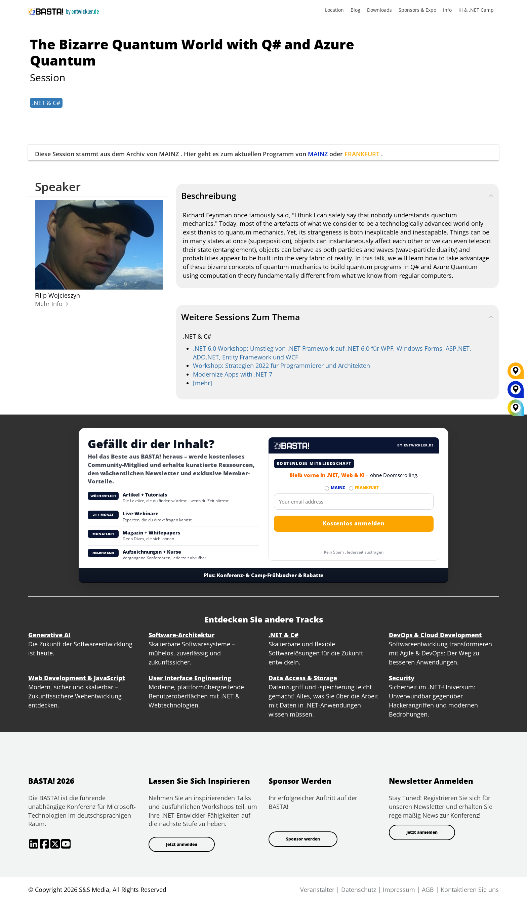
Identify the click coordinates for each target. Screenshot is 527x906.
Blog (355, 10)
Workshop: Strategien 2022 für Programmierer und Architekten (281, 365)
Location (334, 10)
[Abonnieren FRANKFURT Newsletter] (351, 488)
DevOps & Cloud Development (435, 635)
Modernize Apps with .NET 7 (232, 374)
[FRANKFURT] (516, 373)
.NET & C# (46, 103)
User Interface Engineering (190, 678)
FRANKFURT (361, 154)
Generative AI (49, 635)
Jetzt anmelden (181, 844)
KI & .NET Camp (476, 10)
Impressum (399, 890)
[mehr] (202, 383)
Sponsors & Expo (417, 10)
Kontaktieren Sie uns (470, 890)
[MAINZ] (516, 392)
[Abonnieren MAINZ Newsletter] (327, 488)
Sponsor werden (303, 839)
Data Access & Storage (303, 678)
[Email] (354, 501)
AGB (428, 890)
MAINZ (318, 154)
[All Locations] (516, 408)
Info (447, 10)
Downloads (379, 10)
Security (401, 678)
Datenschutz (358, 890)
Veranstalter (317, 890)
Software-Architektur (181, 635)
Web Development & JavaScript (76, 678)
